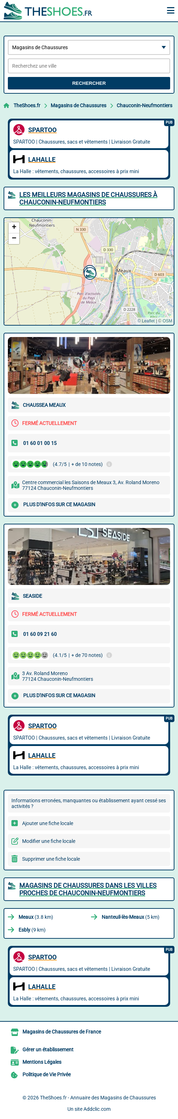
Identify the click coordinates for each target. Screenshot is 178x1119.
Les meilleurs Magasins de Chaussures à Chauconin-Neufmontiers (88, 198)
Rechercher (89, 83)
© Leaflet (145, 320)
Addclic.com (97, 1109)
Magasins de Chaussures (78, 105)
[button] (89, 272)
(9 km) (32, 930)
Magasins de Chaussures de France (61, 1032)
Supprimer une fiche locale (51, 859)
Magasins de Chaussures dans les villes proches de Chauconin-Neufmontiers (88, 889)
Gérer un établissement (47, 1049)
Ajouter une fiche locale (47, 823)
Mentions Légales (41, 1062)
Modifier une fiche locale (48, 841)
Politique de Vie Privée (46, 1074)
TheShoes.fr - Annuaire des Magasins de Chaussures (98, 1097)
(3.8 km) (36, 917)
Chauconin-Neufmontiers (144, 105)
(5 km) (130, 917)
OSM (167, 320)
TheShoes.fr (27, 105)
